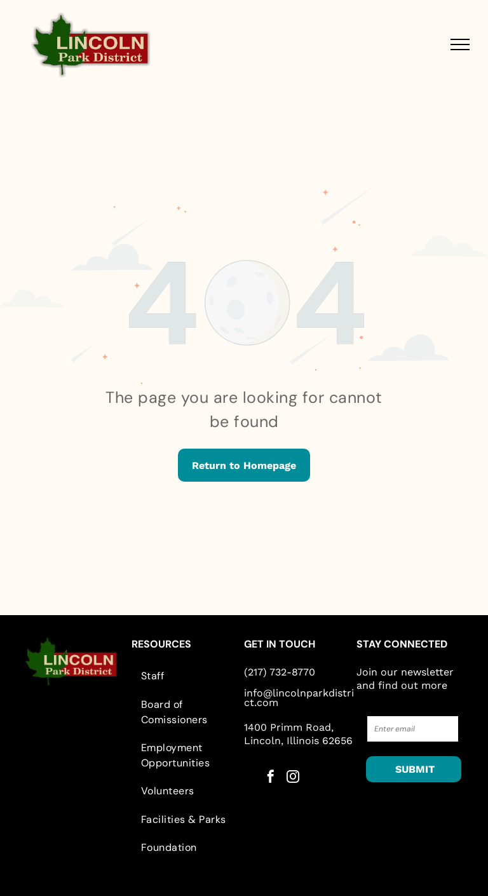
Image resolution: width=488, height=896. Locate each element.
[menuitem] (187, 676)
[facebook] (270, 778)
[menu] (460, 44)
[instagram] (292, 778)
